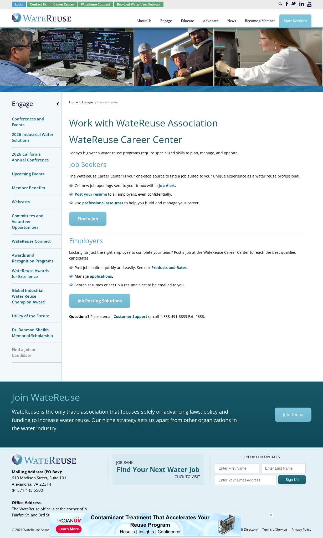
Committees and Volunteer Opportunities (27, 221)
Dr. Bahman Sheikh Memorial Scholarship (32, 332)
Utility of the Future (30, 315)
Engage (22, 103)
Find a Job (88, 219)
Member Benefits (28, 187)
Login (19, 4)
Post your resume (91, 194)
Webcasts (21, 201)
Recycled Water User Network (138, 4)
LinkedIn (301, 4)
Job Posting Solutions (100, 301)
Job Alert (167, 185)
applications (101, 276)
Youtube (309, 4)
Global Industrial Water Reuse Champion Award (28, 296)
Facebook (287, 4)
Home (73, 102)
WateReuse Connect (95, 4)
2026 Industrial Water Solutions (32, 137)
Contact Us (38, 4)
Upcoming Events (28, 173)
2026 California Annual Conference (30, 157)
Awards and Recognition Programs (32, 257)
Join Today (293, 415)
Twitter (293, 3)
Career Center (63, 4)
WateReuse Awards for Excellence (30, 273)
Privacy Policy (301, 529)
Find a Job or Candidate (23, 352)
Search (280, 4)
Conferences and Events (28, 121)
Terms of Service (274, 529)
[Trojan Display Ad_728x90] (145, 534)
